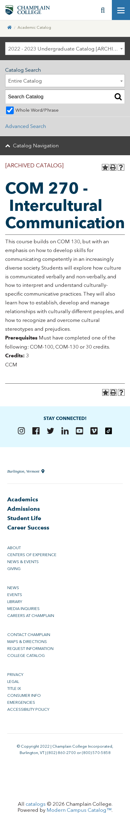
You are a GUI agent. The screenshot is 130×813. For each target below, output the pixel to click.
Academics (22, 499)
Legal (13, 681)
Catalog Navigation (36, 146)
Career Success (28, 527)
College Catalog (26, 655)
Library (14, 601)
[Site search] (103, 10)
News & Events (23, 561)
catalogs (36, 804)
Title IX (14, 688)
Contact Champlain (28, 634)
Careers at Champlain (30, 615)
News (13, 587)
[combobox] (65, 48)
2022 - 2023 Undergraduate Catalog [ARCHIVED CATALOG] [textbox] (66, 49)
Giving (14, 568)
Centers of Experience (32, 554)
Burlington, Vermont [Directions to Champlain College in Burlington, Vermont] (25, 471)
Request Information (30, 648)
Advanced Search (25, 126)
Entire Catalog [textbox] (25, 81)
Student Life (24, 518)
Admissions (23, 508)
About (14, 548)
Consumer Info (24, 695)
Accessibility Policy (28, 709)
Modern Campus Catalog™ (79, 810)
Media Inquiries (23, 608)
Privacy (15, 674)
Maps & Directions (27, 641)
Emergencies (21, 702)
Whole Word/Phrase (37, 110)
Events (14, 594)
